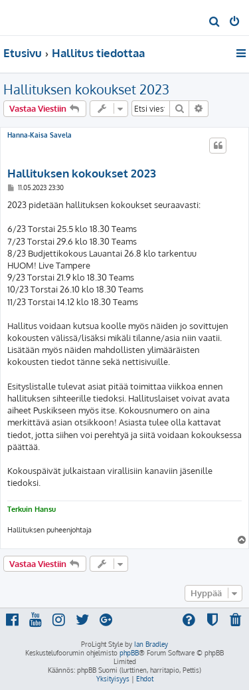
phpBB (129, 653)
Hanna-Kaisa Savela (39, 135)
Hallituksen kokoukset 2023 (86, 89)
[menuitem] (215, 23)
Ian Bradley (151, 644)
